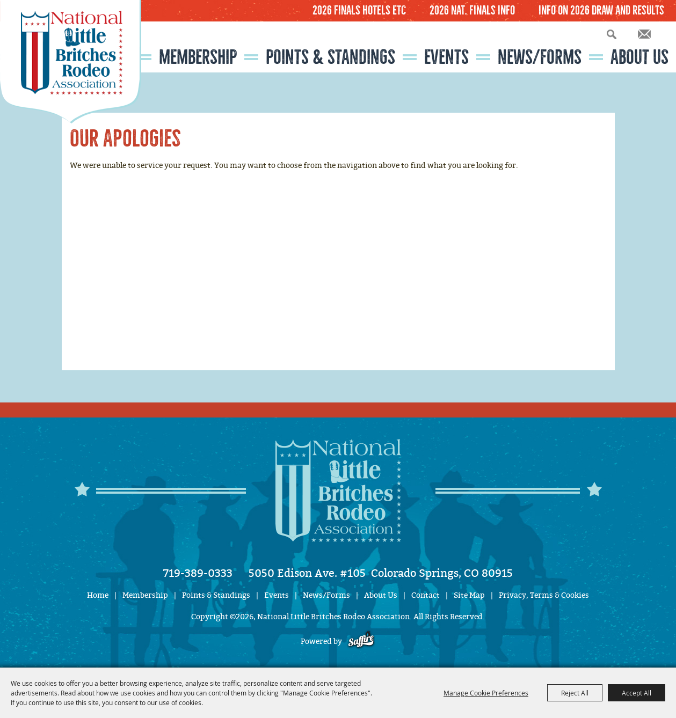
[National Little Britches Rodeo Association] (70, 61)
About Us (639, 57)
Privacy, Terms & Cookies (544, 595)
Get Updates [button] (644, 34)
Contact (425, 595)
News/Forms (539, 57)
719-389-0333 (197, 573)
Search (611, 34)
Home (97, 595)
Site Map (469, 595)
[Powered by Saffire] (361, 641)
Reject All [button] (574, 692)
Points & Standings (330, 57)
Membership (198, 57)
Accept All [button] (636, 692)
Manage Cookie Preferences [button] (486, 692)
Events (446, 57)
